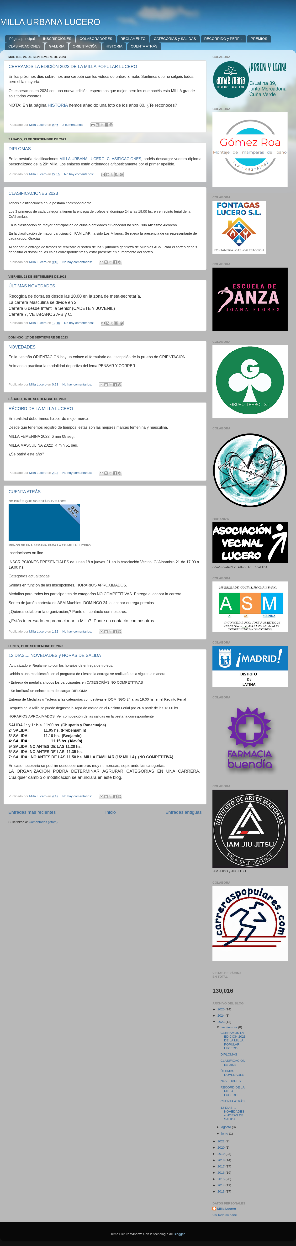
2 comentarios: (73, 125)
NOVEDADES (22, 347)
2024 (221, 1015)
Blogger (179, 1234)
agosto (226, 1127)
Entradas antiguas (183, 812)
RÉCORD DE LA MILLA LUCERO (41, 408)
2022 (221, 1141)
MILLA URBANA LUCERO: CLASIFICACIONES (100, 159)
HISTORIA (114, 46)
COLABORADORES (95, 39)
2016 (221, 1172)
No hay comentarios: (79, 174)
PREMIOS (259, 39)
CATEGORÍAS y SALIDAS (175, 39)
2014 (221, 1185)
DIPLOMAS (20, 148)
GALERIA (56, 46)
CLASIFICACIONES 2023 (33, 193)
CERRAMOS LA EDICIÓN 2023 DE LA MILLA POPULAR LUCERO (73, 66)
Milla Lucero (226, 1208)
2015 (221, 1179)
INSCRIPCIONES (57, 39)
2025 (221, 1009)
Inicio (110, 812)
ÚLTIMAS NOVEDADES (32, 286)
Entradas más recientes (32, 812)
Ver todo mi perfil (224, 1215)
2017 (221, 1166)
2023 (221, 1022)
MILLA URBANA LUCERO (50, 22)
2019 (221, 1154)
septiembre (229, 1027)
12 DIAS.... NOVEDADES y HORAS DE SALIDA (55, 655)
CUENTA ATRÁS (144, 46)
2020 (221, 1147)
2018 (221, 1160)
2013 (221, 1191)
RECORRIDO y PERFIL (223, 39)
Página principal (22, 39)
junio (225, 1133)
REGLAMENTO (133, 39)
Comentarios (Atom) (43, 822)
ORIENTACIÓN (85, 46)
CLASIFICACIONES (24, 46)
